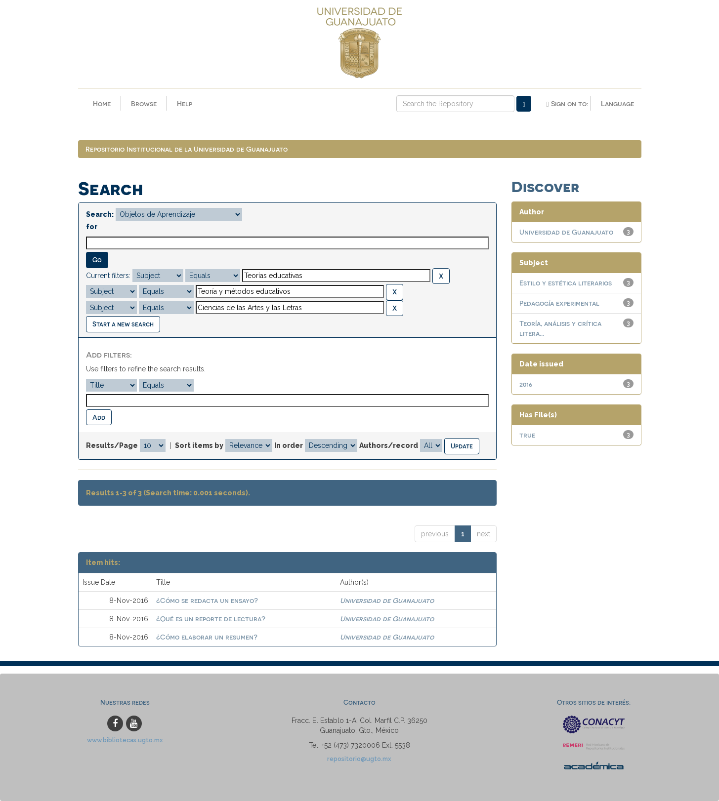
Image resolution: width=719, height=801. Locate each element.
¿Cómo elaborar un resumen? (206, 637)
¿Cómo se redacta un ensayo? (207, 601)
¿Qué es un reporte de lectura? (210, 619)
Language (617, 103)
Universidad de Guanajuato (387, 601)
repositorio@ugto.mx (359, 758)
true (527, 435)
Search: (100, 215)
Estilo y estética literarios (565, 283)
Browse (144, 103)
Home (102, 103)
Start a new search (123, 324)
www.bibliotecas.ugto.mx (125, 740)
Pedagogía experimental (559, 303)
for (91, 227)
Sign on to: (567, 103)
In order (288, 446)
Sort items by (199, 446)
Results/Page (112, 446)
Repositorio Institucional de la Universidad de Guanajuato (186, 149)
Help (184, 103)
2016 (525, 384)
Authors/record (388, 446)
